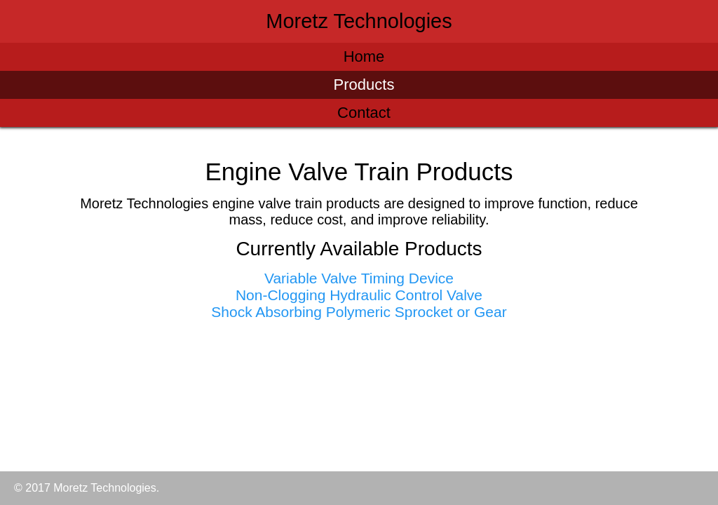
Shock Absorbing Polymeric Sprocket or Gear (358, 312)
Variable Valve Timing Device (359, 278)
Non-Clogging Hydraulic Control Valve (359, 295)
